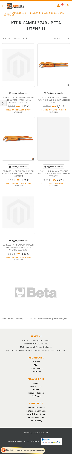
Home (6, 13)
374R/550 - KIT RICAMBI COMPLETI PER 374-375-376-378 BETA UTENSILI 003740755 (54, 173)
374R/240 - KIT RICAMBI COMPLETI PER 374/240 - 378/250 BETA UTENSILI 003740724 (18, 100)
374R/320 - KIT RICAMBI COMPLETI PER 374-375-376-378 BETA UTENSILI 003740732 (54, 100)
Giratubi (44, 13)
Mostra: (57, 38)
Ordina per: (6, 38)
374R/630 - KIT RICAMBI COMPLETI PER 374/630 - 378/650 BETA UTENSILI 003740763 (18, 247)
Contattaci (36, 371)
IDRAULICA (34, 13)
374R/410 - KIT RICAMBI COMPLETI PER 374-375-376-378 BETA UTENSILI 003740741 (18, 173)
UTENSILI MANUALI (19, 13)
